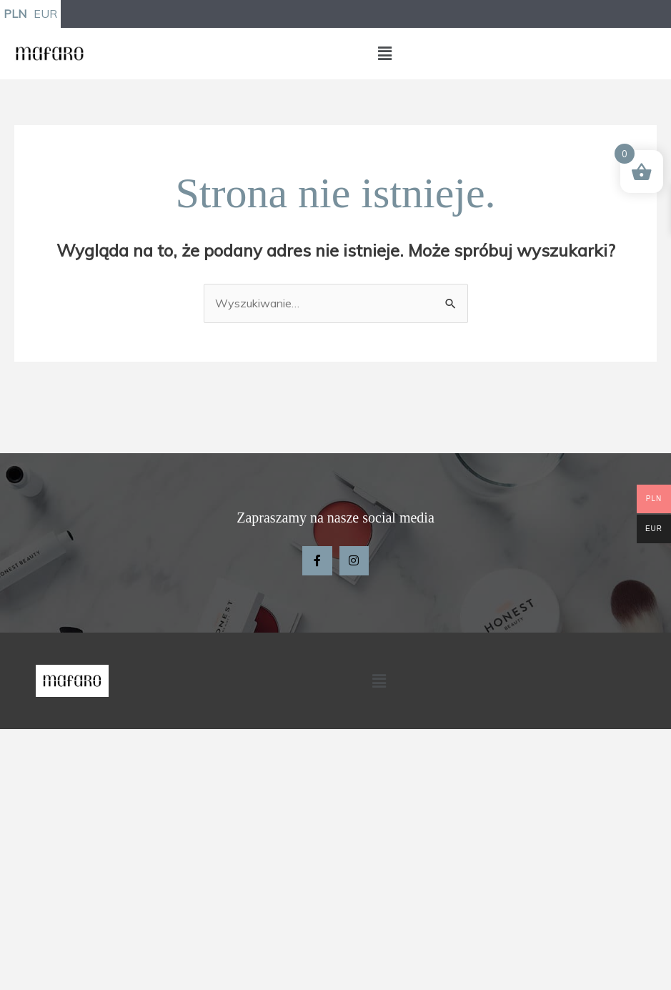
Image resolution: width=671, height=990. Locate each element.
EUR (45, 13)
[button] (385, 53)
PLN (15, 13)
